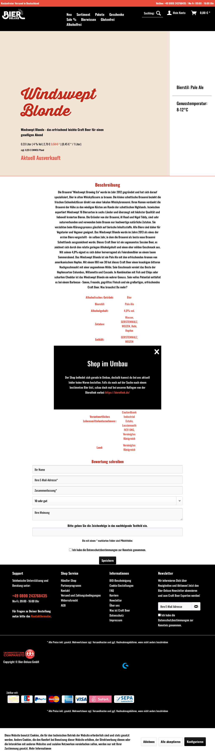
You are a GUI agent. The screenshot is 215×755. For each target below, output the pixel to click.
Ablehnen (149, 741)
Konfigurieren (195, 741)
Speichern (108, 560)
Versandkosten (100, 642)
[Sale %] (71, 19)
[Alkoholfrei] (74, 24)
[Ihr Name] (107, 469)
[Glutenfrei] (107, 19)
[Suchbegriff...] (152, 13)
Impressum (115, 620)
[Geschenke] (116, 14)
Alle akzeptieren (170, 741)
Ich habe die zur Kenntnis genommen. (109, 550)
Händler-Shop (68, 580)
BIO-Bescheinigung (120, 580)
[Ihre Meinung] (107, 514)
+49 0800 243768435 (175, 3)
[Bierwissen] (88, 19)
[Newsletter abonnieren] (196, 606)
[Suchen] (158, 13)
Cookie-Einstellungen (121, 585)
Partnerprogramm (71, 585)
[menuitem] (69, 14)
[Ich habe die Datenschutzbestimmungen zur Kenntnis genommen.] (70, 549)
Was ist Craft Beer (119, 610)
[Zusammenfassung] (107, 490)
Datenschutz (116, 615)
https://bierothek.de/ (117, 392)
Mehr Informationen (40, 748)
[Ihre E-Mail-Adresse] (107, 480)
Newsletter (115, 600)
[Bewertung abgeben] (107, 500)
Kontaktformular (41, 616)
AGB (63, 605)
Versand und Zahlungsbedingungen (81, 595)
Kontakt (65, 590)
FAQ (111, 590)
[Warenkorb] (200, 13)
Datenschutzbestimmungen (102, 550)
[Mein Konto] (176, 13)
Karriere (113, 595)
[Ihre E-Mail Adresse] (175, 606)
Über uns (114, 605)
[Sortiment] (83, 14)
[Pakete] (99, 14)
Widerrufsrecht (69, 600)
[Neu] (69, 14)
